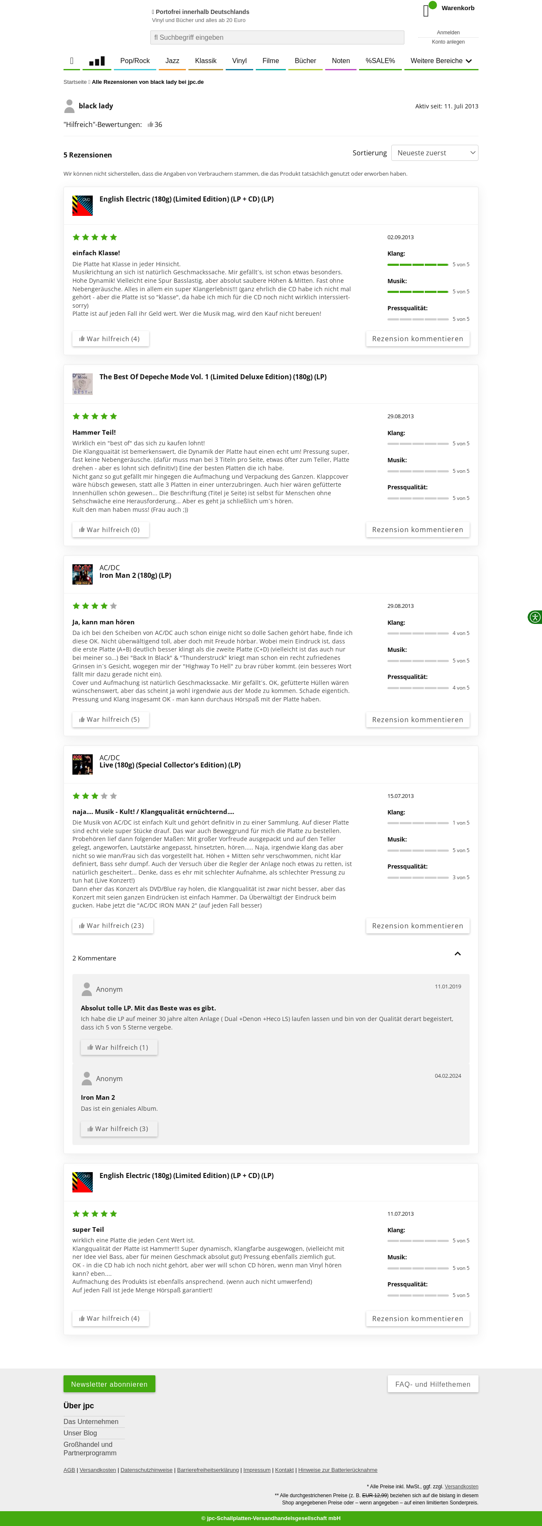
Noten (341, 60)
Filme (271, 60)
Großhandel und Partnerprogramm (90, 1449)
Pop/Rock (134, 60)
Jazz (173, 60)
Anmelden (448, 33)
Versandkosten (98, 1470)
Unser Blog (80, 1433)
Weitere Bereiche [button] (441, 60)
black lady (88, 106)
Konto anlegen (448, 42)
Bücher (305, 60)
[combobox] (277, 37)
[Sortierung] (434, 153)
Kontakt (284, 1470)
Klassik (206, 60)
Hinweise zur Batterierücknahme (337, 1470)
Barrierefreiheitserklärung (208, 1470)
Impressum (257, 1470)
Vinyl (239, 60)
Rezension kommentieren (418, 338)
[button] (457, 953)
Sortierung (370, 152)
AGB (69, 1470)
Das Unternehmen (91, 1421)
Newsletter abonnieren (109, 1384)
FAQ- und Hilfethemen (433, 1384)
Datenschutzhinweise (147, 1470)
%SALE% (380, 60)
